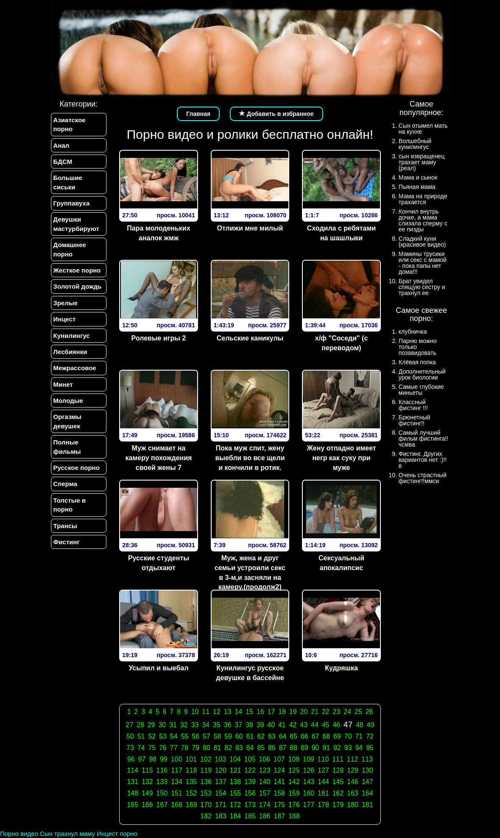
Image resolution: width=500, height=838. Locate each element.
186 (265, 816)
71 (359, 736)
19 (293, 711)
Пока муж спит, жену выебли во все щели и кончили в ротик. (250, 457)
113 (367, 759)
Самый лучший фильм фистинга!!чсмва (423, 438)
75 (152, 747)
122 (250, 770)
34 (205, 724)
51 (141, 736)
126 (309, 770)
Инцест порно (117, 833)
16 (260, 711)
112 (352, 759)
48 (359, 724)
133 (162, 781)
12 (217, 711)
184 (235, 816)
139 (250, 781)
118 (191, 770)
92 (337, 747)
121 (235, 770)
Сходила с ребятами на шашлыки (341, 233)
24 (347, 711)
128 (338, 770)
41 (282, 724)
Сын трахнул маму (67, 833)
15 (249, 711)
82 (228, 747)
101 (191, 759)
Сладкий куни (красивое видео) (422, 241)
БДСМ (63, 161)
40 (271, 724)
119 (206, 770)
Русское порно (76, 468)
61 (250, 736)
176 (294, 804)
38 (249, 724)
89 (304, 747)
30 (162, 724)
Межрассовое (74, 368)
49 (370, 724)
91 (326, 747)
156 (250, 793)
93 (348, 747)
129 (352, 770)
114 (132, 770)
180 (352, 804)
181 (367, 804)
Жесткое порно (77, 270)
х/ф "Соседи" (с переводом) (341, 343)
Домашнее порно (69, 250)
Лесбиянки (70, 351)
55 (184, 736)
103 (220, 759)
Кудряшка (341, 668)
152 (191, 793)
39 (260, 724)
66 (304, 736)
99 (164, 759)
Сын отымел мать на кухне (423, 129)
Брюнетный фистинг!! (414, 420)
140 (265, 781)
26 (369, 711)
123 (265, 770)
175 (279, 804)
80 (206, 747)
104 (235, 759)
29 (151, 724)
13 (228, 711)
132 (147, 781)
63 (272, 736)
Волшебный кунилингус (415, 144)
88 (293, 747)
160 (309, 793)
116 (162, 770)
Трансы (65, 526)
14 (238, 711)
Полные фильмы (67, 447)
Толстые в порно (69, 505)
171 (220, 804)
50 (130, 736)
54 (174, 736)
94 (359, 747)
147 (367, 781)
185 (250, 816)
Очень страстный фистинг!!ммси (423, 478)
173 (250, 804)
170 (206, 804)
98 (152, 759)
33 (194, 724)
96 (131, 759)
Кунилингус (71, 335)
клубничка (413, 332)
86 (272, 747)
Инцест (64, 319)
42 (293, 724)
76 (163, 747)
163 (352, 793)
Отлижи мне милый (250, 228)
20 (304, 711)
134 (176, 781)
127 (323, 770)
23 (337, 711)
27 (129, 724)
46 (336, 724)
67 (315, 736)
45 (326, 724)
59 (228, 736)
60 (239, 736)
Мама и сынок (418, 177)
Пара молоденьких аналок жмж (158, 233)
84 (250, 747)
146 (352, 781)
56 (195, 736)
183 (220, 816)
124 (279, 770)
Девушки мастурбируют (76, 224)
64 (283, 736)
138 (235, 781)
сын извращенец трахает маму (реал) (422, 162)
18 (282, 711)
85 (261, 747)
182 (206, 816)
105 (250, 759)
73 (130, 747)
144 (323, 781)
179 (338, 804)
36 (228, 724)
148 (132, 793)
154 (220, 793)
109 (308, 759)
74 (141, 747)
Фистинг (66, 542)
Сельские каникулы (250, 338)
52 (152, 736)
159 (294, 793)
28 (140, 724)
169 (191, 804)
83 (239, 747)
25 (358, 711)
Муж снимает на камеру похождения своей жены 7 (158, 457)
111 (338, 759)
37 (238, 724)
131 (132, 781)
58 (217, 736)
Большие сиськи (67, 182)
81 (217, 747)
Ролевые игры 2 (158, 338)
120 (220, 770)
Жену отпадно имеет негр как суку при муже (341, 457)
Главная (198, 113)
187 (279, 816)
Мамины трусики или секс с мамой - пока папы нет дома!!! (423, 263)
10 (195, 711)
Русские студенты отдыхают (158, 562)
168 (176, 804)
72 (370, 736)
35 (217, 724)
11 (205, 711)
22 (326, 711)
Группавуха (71, 203)
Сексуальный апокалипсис (341, 562)
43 (303, 724)
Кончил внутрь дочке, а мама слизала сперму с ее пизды (423, 220)
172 (235, 804)
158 (279, 793)
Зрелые (65, 303)
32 (184, 724)
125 (294, 770)
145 (338, 781)
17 (271, 711)
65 (293, 736)
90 (315, 747)
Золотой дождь (77, 286)
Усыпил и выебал (158, 668)
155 (235, 793)
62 (261, 736)
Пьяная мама (417, 187)
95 (370, 747)
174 (265, 804)
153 (206, 793)
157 (265, 793)
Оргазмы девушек (67, 421)
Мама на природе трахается (423, 199)
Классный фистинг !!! (413, 405)
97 (142, 759)
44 (314, 724)
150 (162, 793)
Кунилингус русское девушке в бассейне (250, 672)
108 (293, 759)
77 (174, 747)
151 (176, 793)
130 (367, 770)
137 (220, 781)
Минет (63, 384)
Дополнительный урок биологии (422, 374)
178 (323, 804)
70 (348, 736)
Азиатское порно (69, 124)
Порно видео (19, 833)
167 (162, 804)
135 (191, 781)
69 (337, 736)
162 (338, 793)
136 (206, 781)
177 (309, 804)
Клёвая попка (417, 362)
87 (283, 747)
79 (195, 747)
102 (206, 759)
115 (147, 770)
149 (147, 793)
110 (323, 759)
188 (294, 816)
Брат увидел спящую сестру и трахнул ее (422, 287)
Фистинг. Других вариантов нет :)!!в (423, 460)
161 (323, 793)
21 (314, 711)
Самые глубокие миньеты (421, 390)
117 (176, 770)
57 (206, 736)
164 (367, 793)
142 (294, 781)
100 (176, 759)
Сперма (65, 484)
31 (173, 724)
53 (163, 736)
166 (147, 804)
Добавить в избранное (276, 113)
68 (326, 736)
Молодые (68, 401)
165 (132, 804)
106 (264, 759)
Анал (61, 145)
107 (279, 759)
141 (279, 781)
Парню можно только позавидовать (418, 347)
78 (184, 747)
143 (309, 781)
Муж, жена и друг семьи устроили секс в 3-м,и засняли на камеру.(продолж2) (250, 572)
